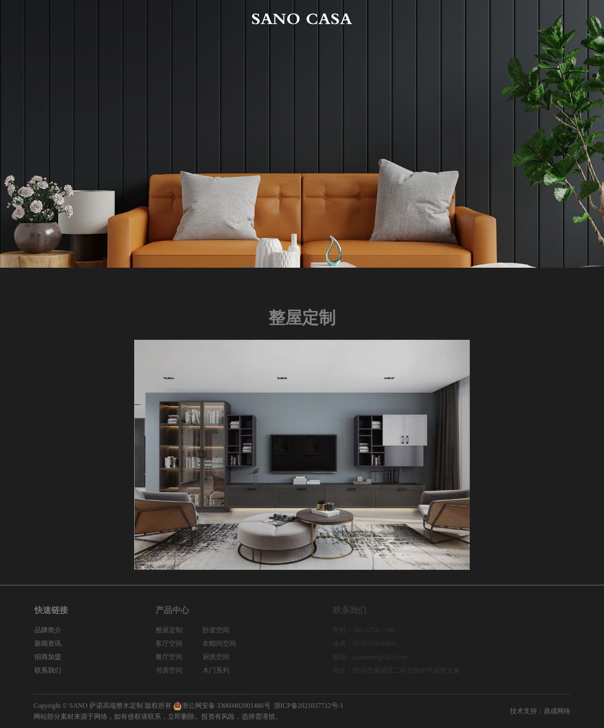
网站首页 (47, 18)
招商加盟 (505, 18)
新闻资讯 (453, 18)
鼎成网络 (557, 711)
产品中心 (151, 18)
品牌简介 (99, 18)
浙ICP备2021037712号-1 (309, 705)
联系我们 (557, 18)
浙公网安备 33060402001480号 (222, 705)
